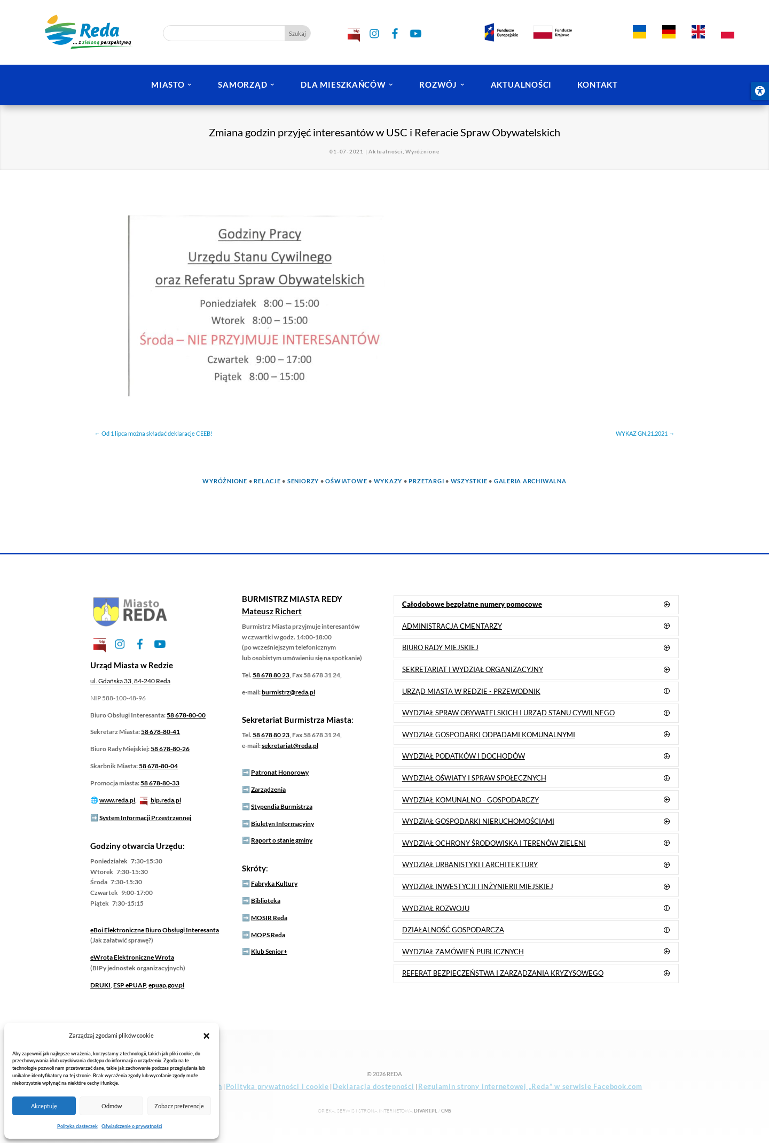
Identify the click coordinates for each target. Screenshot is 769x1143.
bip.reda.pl (166, 800)
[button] (206, 1035)
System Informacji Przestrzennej (145, 818)
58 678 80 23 (271, 675)
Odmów (111, 1105)
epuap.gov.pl (166, 985)
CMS (446, 1111)
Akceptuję (44, 1105)
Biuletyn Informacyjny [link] (282, 824)
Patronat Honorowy (280, 772)
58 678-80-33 (159, 783)
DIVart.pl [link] (425, 1111)
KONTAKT (597, 84)
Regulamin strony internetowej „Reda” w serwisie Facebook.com (530, 1086)
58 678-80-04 (158, 766)
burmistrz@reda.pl (288, 692)
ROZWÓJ (438, 84)
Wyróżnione (422, 151)
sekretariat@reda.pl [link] (290, 746)
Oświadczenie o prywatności (131, 1126)
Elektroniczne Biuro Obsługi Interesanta (154, 930)
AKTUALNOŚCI (521, 84)
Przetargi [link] (426, 480)
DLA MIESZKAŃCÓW (343, 84)
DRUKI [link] (100, 985)
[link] (639, 30)
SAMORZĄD (242, 84)
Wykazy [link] (388, 480)
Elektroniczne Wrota (132, 957)
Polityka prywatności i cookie (277, 1086)
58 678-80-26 (170, 749)
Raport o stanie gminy (281, 840)
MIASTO (168, 84)
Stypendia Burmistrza (281, 806)
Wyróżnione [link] (224, 480)
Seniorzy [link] (303, 480)
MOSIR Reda (269, 918)
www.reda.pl (117, 800)
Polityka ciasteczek (77, 1126)
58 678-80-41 (160, 732)
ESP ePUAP (129, 985)
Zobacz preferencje (179, 1105)
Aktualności (385, 151)
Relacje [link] (267, 480)
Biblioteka (265, 901)
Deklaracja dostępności (373, 1086)
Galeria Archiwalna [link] (530, 480)
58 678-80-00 (186, 715)
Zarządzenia (268, 789)
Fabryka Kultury (274, 883)
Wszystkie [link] (469, 480)
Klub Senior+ (269, 951)
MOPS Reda (268, 935)
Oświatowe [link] (346, 480)
